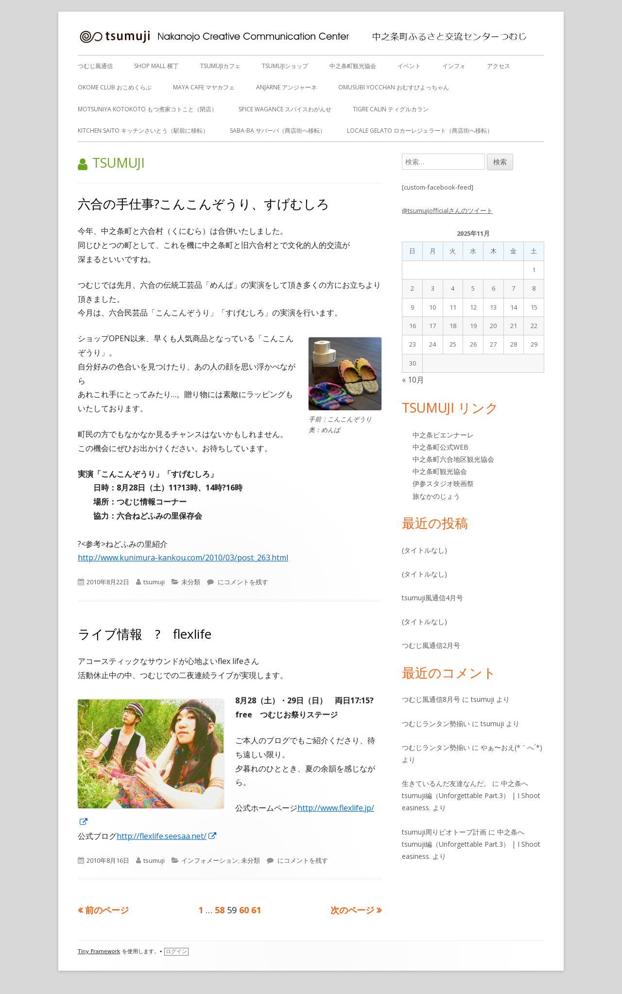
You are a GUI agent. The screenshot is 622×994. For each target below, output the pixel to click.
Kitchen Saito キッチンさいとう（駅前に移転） (143, 130)
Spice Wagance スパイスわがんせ (285, 109)
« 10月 (413, 379)
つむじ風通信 (95, 66)
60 (244, 910)
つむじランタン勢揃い (436, 723)
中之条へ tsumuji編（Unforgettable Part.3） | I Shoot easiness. (471, 795)
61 (256, 910)
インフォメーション (209, 860)
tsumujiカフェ (220, 66)
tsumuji (154, 581)
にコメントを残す (242, 581)
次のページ (352, 910)
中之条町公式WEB (440, 447)
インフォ (454, 66)
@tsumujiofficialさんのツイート (447, 210)
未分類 (190, 581)
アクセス (498, 66)
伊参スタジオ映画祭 (443, 483)
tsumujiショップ (285, 66)
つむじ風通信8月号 (431, 699)
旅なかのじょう (436, 496)
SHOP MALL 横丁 (156, 66)
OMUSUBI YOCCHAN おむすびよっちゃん (393, 87)
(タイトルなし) (424, 550)
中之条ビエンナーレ (443, 434)
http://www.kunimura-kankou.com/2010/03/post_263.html (183, 557)
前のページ (107, 910)
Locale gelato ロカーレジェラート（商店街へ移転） (420, 130)
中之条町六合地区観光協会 (453, 459)
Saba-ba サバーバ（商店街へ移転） (278, 130)
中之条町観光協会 (352, 66)
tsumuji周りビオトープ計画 (444, 832)
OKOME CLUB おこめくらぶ (115, 87)
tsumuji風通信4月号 (432, 597)
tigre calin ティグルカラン (391, 109)
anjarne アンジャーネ (286, 87)
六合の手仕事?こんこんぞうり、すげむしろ (203, 203)
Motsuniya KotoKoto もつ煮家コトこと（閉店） (147, 109)
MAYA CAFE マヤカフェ (204, 87)
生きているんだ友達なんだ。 (446, 783)
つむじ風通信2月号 (431, 645)
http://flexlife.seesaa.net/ (167, 836)
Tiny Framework (99, 951)
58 (220, 910)
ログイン (176, 951)
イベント (409, 66)
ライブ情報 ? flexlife (144, 634)
